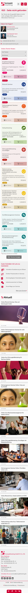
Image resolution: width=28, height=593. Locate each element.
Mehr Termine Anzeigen (14, 257)
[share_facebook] (12, 591)
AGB (7, 582)
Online (4, 72)
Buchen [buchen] (20, 76)
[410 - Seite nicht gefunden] (22, 4)
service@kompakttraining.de (18, 574)
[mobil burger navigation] (18, 4)
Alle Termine (7, 76)
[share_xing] (8, 591)
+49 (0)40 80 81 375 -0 (9, 561)
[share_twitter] (16, 591)
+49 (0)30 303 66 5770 (9, 571)
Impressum (21, 585)
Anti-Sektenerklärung (16, 582)
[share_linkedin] (19, 591)
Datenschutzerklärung (9, 585)
